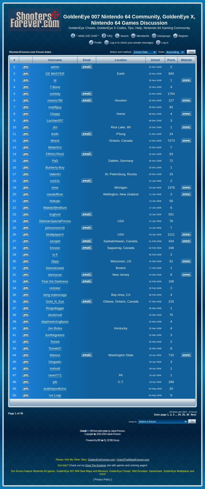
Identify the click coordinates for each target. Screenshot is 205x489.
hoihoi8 (55, 368)
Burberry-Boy (55, 167)
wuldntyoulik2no (55, 388)
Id (55, 80)
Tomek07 (55, 348)
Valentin (55, 174)
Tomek (55, 341)
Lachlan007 (55, 120)
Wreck (55, 140)
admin (55, 67)
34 (179, 414)
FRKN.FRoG (55, 154)
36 (187, 414)
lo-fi (54, 254)
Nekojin (55, 201)
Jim (54, 127)
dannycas (55, 274)
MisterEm (55, 147)
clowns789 (54, 100)
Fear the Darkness (55, 281)
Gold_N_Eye (55, 301)
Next (193, 414)
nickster (55, 288)
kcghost (55, 214)
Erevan (55, 248)
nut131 (55, 181)
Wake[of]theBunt (55, 207)
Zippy (55, 261)
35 (183, 414)
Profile (98, 42)
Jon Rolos (55, 328)
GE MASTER (55, 73)
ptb (55, 382)
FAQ (109, 35)
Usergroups (164, 35)
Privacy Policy (102, 479)
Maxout (55, 355)
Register (183, 35)
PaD (55, 161)
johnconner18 (55, 228)
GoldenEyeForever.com (101, 459)
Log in (164, 42)
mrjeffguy (55, 107)
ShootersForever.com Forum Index (30, 52)
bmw (55, 187)
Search (125, 35)
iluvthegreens (54, 335)
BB (98, 440)
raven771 (55, 375)
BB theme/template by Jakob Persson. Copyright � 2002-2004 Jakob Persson (102, 432)
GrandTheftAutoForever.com (133, 459)
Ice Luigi (55, 395)
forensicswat (55, 268)
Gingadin (55, 362)
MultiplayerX (55, 234)
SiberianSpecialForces (55, 221)
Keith (55, 134)
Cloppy (55, 114)
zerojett (55, 241)
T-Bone (55, 87)
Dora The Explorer (95, 465)
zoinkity (55, 94)
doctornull (55, 315)
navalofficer (55, 194)
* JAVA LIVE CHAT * (87, 35)
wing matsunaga (54, 295)
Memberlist (143, 35)
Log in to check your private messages (131, 42)
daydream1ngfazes (54, 321)
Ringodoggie (55, 308)
